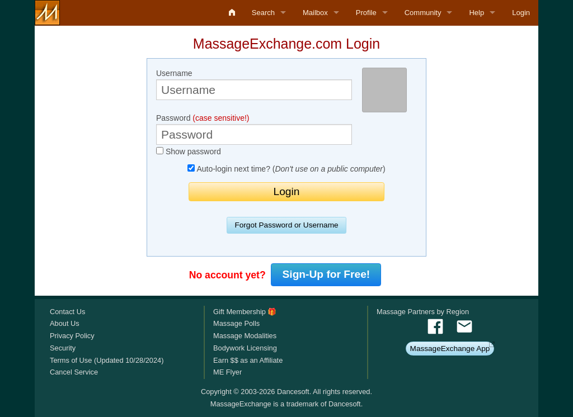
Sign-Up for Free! (326, 274)
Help (476, 12)
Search (263, 12)
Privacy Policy (72, 335)
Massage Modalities (244, 335)
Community (423, 12)
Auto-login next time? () (286, 168)
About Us (64, 323)
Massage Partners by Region (423, 311)
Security (63, 348)
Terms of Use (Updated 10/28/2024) (106, 360)
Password (254, 129)
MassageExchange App (450, 348)
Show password (188, 151)
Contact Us (67, 311)
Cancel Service (74, 372)
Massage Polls (236, 323)
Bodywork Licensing (245, 348)
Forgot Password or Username (286, 225)
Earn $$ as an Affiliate (248, 360)
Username (254, 84)
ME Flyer (227, 372)
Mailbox (315, 12)
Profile (366, 12)
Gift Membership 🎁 (244, 311)
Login (521, 12)
